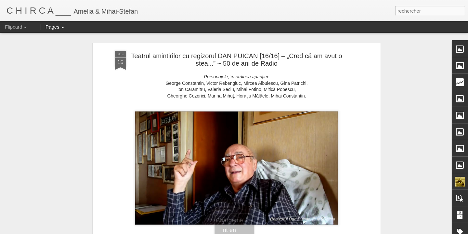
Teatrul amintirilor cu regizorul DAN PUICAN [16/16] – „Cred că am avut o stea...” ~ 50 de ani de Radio (236, 53)
